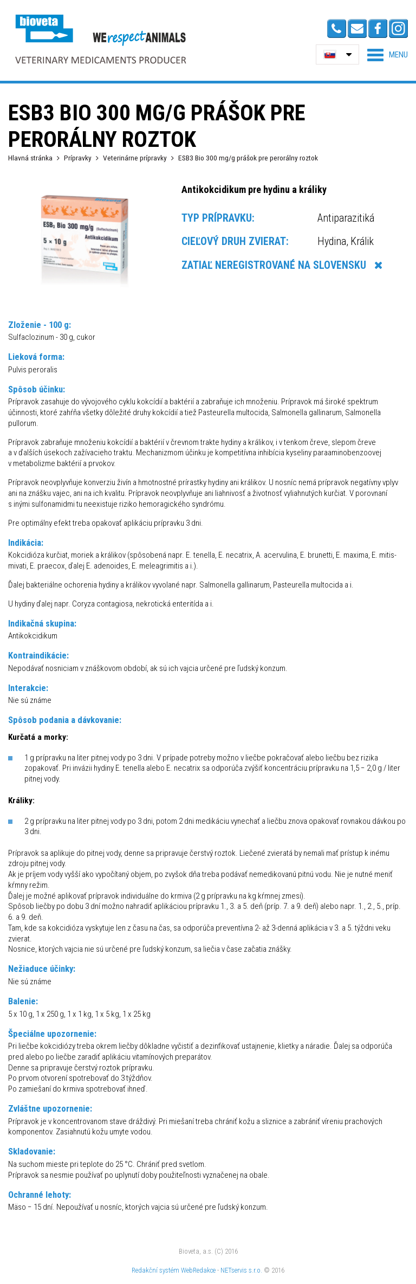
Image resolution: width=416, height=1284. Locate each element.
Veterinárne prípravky (135, 157)
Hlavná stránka (30, 157)
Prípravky (78, 157)
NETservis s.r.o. (241, 1270)
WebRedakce (198, 1270)
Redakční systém (155, 1270)
